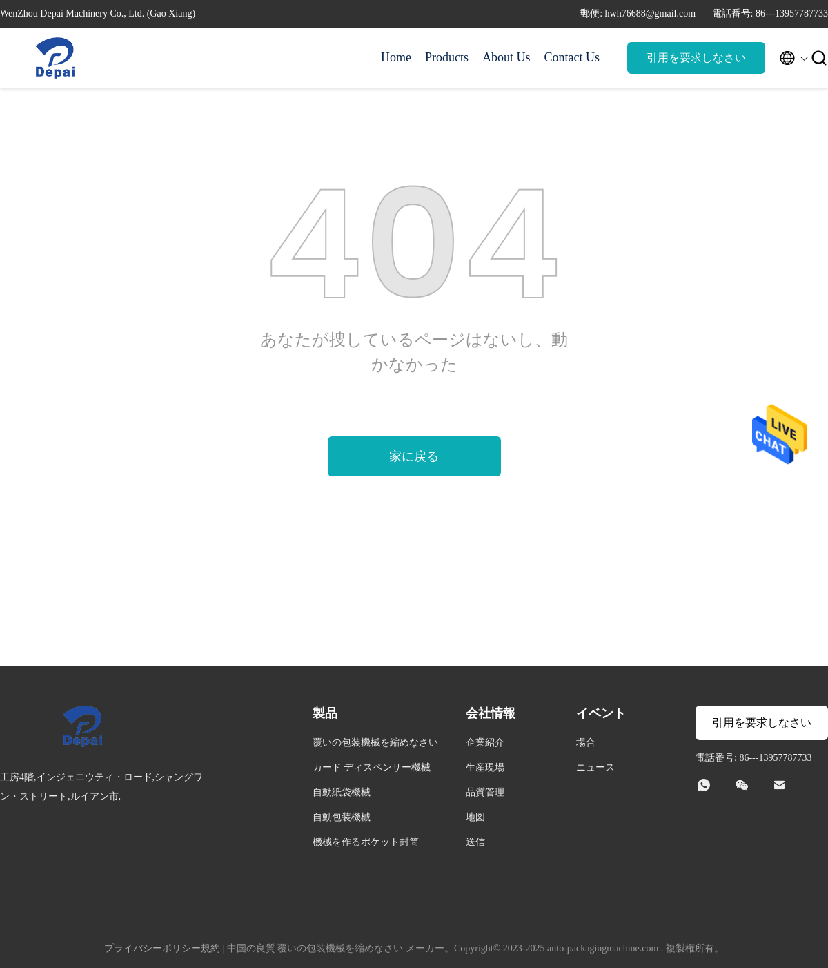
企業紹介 (485, 742)
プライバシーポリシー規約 (162, 948)
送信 (475, 842)
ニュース (595, 767)
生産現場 (485, 767)
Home (396, 57)
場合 (585, 742)
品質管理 (485, 792)
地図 (475, 817)
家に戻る (414, 456)
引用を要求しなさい (696, 58)
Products (447, 57)
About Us (506, 57)
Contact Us (572, 57)
